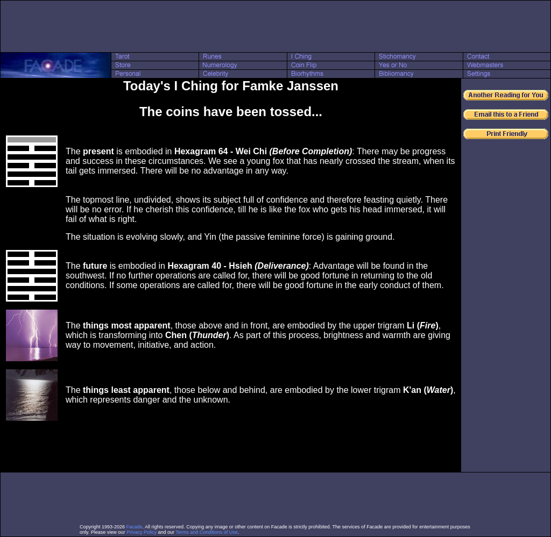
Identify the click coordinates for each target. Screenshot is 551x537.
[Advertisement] (275, 26)
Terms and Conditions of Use (206, 532)
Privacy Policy (141, 532)
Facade (134, 526)
